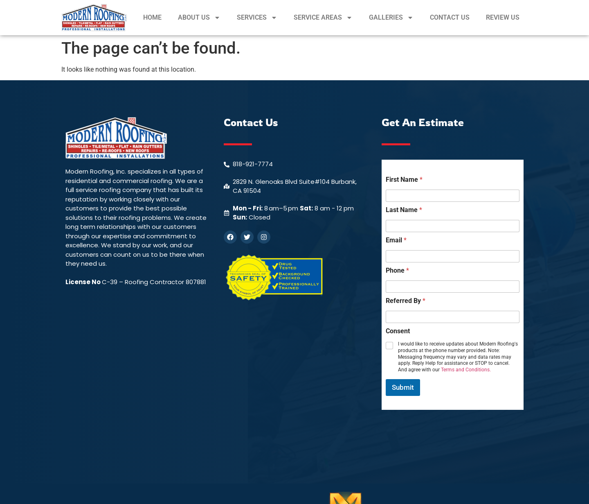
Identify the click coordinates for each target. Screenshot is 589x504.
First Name (404, 179)
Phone (397, 270)
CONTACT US (450, 17)
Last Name (404, 210)
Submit (403, 387)
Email (396, 240)
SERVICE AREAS (323, 17)
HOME (152, 17)
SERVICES (257, 17)
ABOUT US (199, 17)
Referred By (405, 301)
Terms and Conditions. (466, 370)
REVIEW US (502, 17)
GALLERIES (391, 17)
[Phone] (452, 286)
